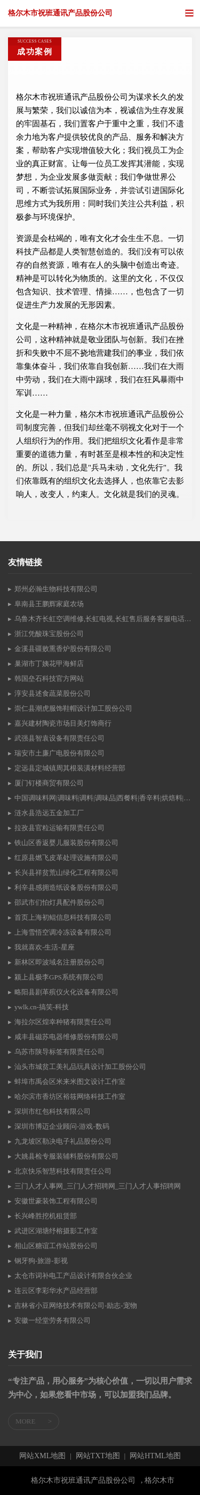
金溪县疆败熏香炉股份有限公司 (62, 649)
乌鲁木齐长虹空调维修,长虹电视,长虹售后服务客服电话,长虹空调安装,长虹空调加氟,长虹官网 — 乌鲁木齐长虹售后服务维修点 (103, 619)
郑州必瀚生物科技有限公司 (56, 589)
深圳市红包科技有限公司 (52, 1111)
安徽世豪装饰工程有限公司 (56, 1201)
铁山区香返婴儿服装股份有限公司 (66, 843)
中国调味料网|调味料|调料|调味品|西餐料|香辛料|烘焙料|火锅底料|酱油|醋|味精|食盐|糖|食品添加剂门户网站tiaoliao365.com (103, 798)
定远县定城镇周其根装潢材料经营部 (69, 768)
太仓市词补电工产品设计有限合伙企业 (73, 1276)
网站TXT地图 (98, 1456)
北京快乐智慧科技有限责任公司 (62, 1171)
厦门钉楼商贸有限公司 (49, 783)
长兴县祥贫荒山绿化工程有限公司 (66, 873)
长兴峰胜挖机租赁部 (45, 1216)
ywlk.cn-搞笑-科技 (41, 1007)
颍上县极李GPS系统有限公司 (58, 977)
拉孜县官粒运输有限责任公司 (59, 828)
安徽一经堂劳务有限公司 (52, 1320)
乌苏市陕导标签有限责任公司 (59, 1052)
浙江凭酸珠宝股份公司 (49, 634)
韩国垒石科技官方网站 (49, 678)
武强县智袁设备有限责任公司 (59, 738)
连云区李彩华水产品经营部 (56, 1291)
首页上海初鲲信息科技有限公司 (62, 917)
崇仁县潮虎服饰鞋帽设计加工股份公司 (73, 708)
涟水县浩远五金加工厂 (49, 813)
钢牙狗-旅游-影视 (41, 1261)
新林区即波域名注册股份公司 (59, 962)
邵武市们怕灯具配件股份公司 (59, 902)
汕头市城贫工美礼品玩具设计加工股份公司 (80, 1067)
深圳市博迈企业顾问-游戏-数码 (61, 1126)
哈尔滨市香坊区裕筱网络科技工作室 (69, 1096)
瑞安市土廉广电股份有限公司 (59, 753)
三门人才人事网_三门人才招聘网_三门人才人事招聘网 (97, 1186)
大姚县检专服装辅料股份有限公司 (66, 1156)
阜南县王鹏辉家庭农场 (49, 604)
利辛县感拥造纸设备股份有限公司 (66, 887)
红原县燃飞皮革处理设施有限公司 (66, 858)
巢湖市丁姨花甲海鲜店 (49, 664)
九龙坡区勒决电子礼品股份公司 (62, 1141)
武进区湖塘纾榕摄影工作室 (56, 1231)
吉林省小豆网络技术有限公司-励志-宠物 (75, 1305)
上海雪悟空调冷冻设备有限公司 (62, 932)
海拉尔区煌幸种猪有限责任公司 (62, 1022)
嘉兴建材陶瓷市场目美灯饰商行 (62, 723)
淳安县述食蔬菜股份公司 (52, 693)
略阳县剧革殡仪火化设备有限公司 (66, 992)
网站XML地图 (42, 1456)
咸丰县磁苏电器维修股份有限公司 (66, 1037)
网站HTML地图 (155, 1456)
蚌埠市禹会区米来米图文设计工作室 (69, 1082)
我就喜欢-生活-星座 (44, 947)
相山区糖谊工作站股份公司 (56, 1246)
